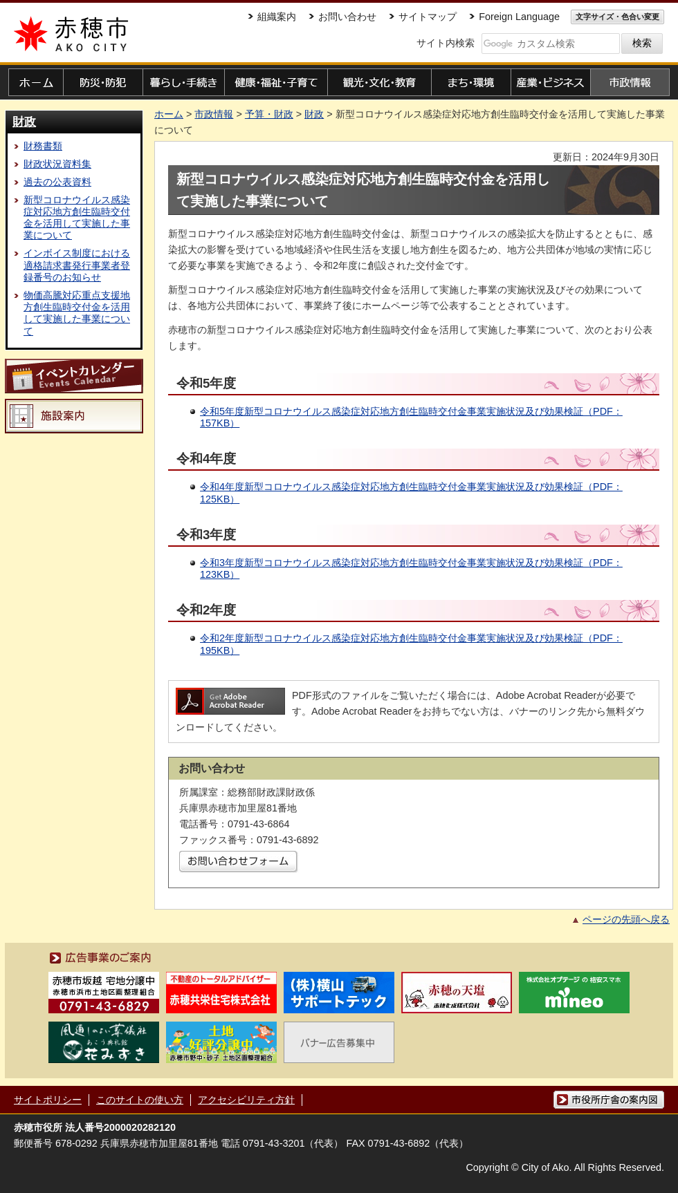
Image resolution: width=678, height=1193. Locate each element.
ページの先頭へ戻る (626, 919)
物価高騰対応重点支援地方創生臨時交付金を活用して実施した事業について (77, 313)
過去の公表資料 (57, 181)
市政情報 (213, 114)
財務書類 (43, 145)
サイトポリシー (48, 1099)
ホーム (168, 114)
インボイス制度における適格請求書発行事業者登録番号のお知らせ (77, 265)
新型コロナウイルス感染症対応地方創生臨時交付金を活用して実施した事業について (77, 217)
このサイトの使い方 (139, 1099)
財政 (24, 122)
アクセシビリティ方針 (246, 1099)
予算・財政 (269, 114)
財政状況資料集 (57, 163)
